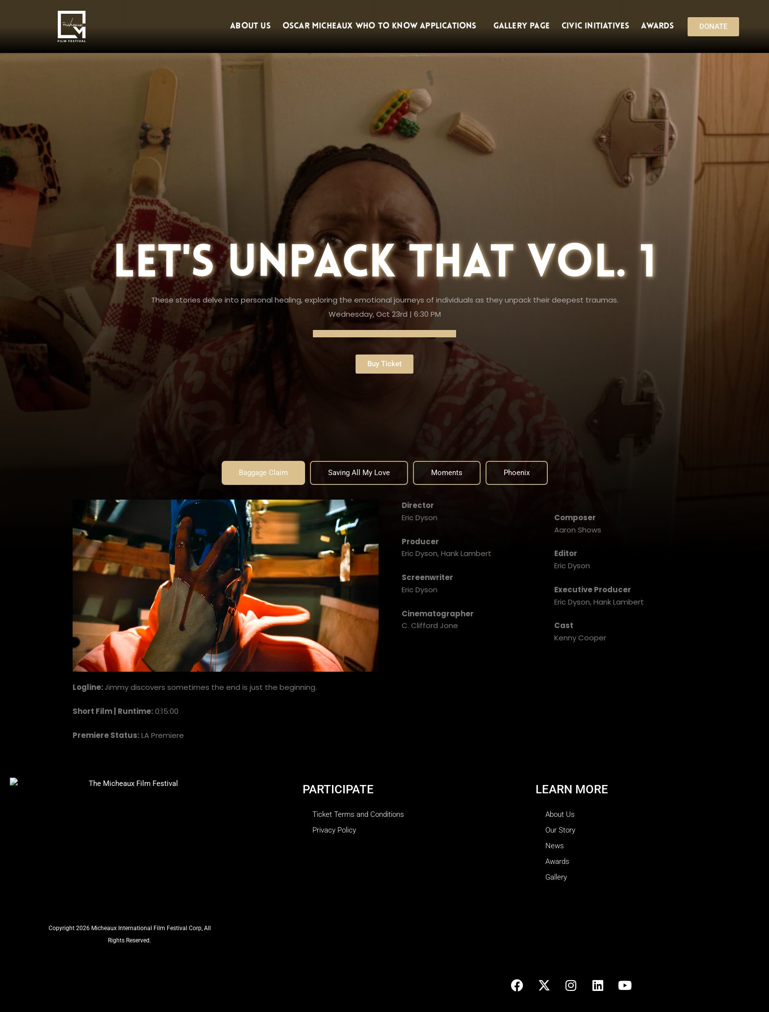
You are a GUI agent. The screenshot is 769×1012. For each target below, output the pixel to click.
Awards (657, 26)
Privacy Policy (334, 830)
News (554, 845)
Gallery (556, 877)
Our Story (560, 830)
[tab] (263, 473)
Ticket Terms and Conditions (358, 814)
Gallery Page (521, 26)
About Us (250, 26)
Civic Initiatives (595, 26)
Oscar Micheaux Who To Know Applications (382, 26)
